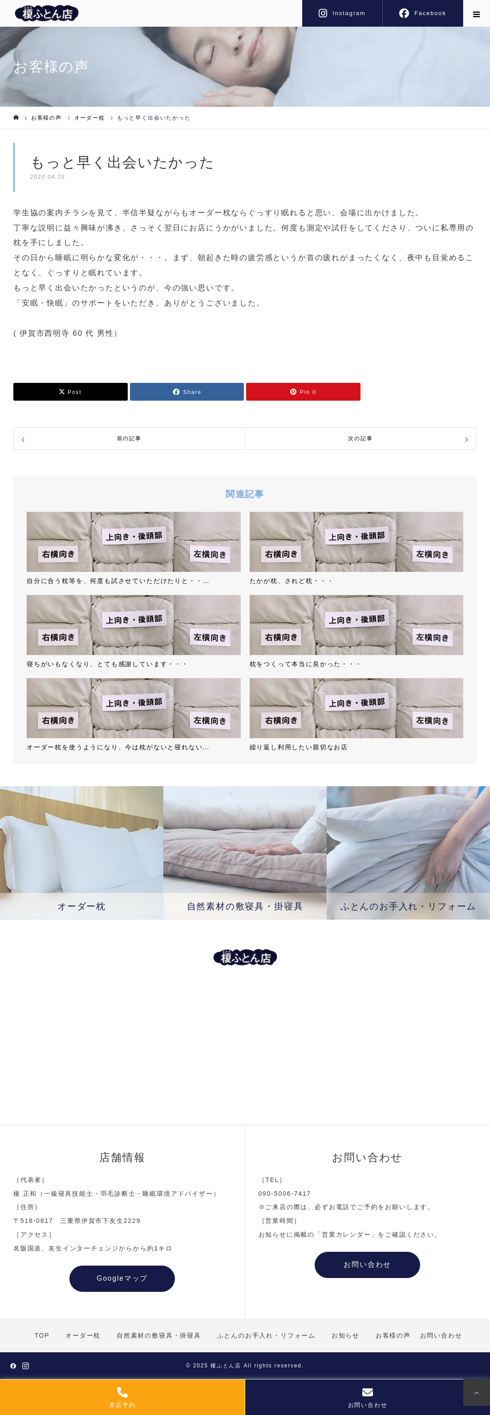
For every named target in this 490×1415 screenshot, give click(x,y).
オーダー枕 (83, 1335)
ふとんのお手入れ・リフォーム (266, 1335)
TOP (41, 1335)
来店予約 (122, 1397)
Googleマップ (122, 1278)
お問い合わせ (368, 1397)
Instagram (348, 13)
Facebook (430, 13)
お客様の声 (393, 1335)
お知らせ (346, 1335)
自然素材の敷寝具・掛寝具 (159, 1335)
